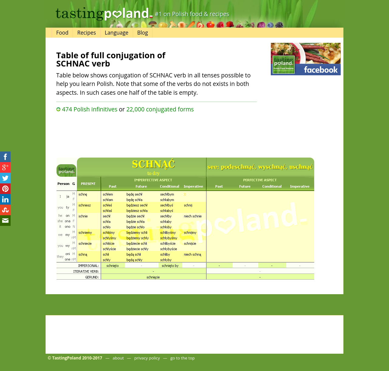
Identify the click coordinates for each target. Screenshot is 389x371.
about (118, 358)
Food (62, 32)
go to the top (182, 358)
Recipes (86, 32)
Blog (142, 32)
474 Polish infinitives (89, 109)
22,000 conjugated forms (160, 109)
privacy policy (147, 358)
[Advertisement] (156, 133)
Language (117, 32)
